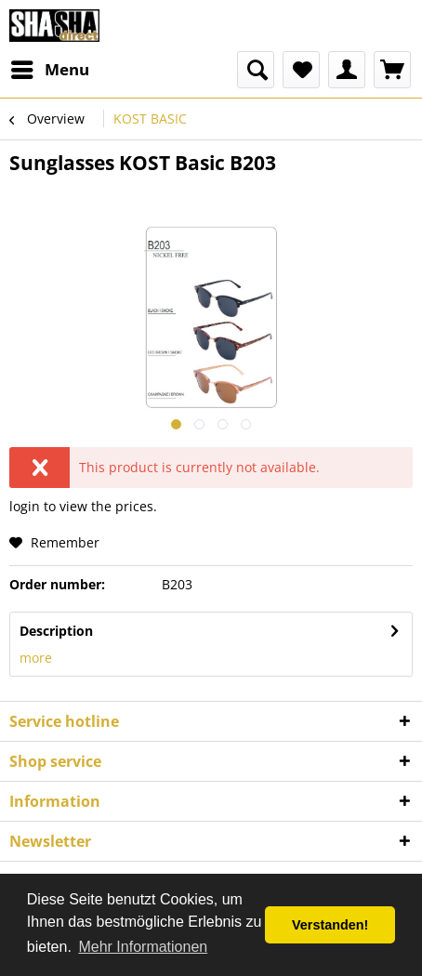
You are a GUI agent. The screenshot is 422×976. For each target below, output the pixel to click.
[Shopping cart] (392, 69)
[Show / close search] (255, 69)
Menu (50, 67)
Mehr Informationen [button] (142, 947)
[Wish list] (301, 69)
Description (56, 631)
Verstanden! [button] (330, 924)
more (36, 657)
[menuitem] (49, 69)
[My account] (346, 69)
